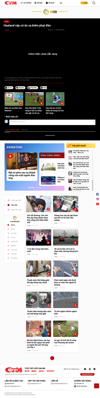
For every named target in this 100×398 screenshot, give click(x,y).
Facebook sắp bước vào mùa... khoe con (81, 151)
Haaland (21, 88)
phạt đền (34, 88)
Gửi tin (84, 3)
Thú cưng (14, 250)
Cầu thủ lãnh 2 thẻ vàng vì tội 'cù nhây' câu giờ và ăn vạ (33, 110)
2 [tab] (39, 187)
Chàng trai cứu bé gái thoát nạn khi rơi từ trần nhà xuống (80, 174)
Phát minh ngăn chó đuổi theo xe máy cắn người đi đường (65, 282)
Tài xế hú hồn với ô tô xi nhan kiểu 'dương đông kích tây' (66, 251)
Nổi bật (38, 3)
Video (6, 21)
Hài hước (14, 233)
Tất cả (13, 225)
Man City (46, 88)
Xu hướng (25, 3)
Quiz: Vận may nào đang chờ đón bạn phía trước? (81, 157)
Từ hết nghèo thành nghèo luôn (65, 312)
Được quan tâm (16, 200)
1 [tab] (31, 187)
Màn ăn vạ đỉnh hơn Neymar (13, 109)
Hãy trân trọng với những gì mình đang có (63, 166)
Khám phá (14, 241)
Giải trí (13, 229)
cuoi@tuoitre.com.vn (34, 383)
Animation (14, 258)
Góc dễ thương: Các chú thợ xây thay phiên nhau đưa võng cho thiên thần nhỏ (81, 165)
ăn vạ (10, 88)
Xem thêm (7, 132)
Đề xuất (50, 3)
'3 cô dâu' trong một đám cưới (37, 250)
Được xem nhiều (16, 210)
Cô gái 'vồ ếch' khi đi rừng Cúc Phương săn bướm (65, 341)
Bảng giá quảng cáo (87, 374)
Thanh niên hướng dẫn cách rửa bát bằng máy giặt (39, 312)
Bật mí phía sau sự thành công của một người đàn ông (21, 175)
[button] (60, 3)
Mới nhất (14, 205)
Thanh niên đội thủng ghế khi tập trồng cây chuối (38, 281)
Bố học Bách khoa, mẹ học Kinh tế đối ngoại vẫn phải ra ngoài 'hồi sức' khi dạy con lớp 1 (38, 343)
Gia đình (13, 246)
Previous (4, 169)
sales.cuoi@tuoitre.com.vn (13, 386)
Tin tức (13, 237)
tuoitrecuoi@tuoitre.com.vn (59, 383)
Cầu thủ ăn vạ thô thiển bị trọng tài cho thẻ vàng (55, 110)
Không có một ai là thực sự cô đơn (63, 179)
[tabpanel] (22, 167)
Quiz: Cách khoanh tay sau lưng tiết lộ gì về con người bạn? (81, 189)
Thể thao (14, 254)
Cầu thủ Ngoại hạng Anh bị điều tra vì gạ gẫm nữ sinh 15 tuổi (81, 181)
